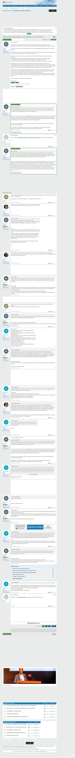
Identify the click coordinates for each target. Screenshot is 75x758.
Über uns (17, 751)
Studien (41, 5)
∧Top (72, 757)
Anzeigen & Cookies (30, 751)
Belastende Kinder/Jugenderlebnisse (15, 732)
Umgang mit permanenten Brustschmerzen (17, 716)
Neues (9, 5)
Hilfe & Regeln (35, 5)
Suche (21, 5)
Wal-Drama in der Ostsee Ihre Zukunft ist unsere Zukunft (20, 708)
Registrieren (48, 5)
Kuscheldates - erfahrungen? (13, 711)
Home (5, 5)
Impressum (20, 751)
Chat (30, 5)
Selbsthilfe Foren (15, 5)
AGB (35, 751)
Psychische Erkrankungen (14, 740)
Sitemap (45, 751)
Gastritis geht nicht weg (12, 735)
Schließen (29, 33)
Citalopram (13, 82)
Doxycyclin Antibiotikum (12, 713)
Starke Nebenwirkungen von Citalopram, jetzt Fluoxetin (23, 37)
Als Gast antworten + (7, 39)
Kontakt (14, 751)
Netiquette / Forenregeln (39, 751)
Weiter (53, 626)
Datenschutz (25, 751)
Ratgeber (25, 5)
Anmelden (54, 5)
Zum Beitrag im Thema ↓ (16, 132)
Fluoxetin (17, 82)
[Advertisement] (33, 377)
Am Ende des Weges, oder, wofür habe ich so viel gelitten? (21, 705)
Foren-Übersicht (6, 740)
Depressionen (22, 740)
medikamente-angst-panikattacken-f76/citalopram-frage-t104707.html (25, 205)
